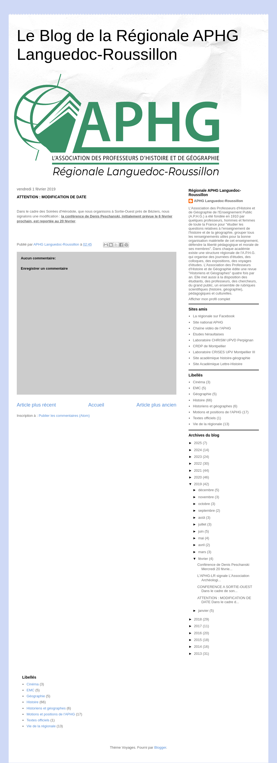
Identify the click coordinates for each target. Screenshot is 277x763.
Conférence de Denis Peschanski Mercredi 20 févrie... (223, 567)
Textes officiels (204, 418)
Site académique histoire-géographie (221, 358)
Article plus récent (36, 405)
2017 (198, 626)
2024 (198, 450)
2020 (198, 477)
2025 (198, 443)
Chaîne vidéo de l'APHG (212, 328)
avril (202, 545)
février (203, 559)
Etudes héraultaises (208, 334)
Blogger (160, 747)
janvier (204, 611)
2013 (198, 654)
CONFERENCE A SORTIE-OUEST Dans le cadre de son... (224, 589)
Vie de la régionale (207, 424)
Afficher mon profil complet (209, 299)
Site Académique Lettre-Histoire (217, 364)
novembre (206, 497)
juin (201, 531)
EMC (197, 388)
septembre (207, 510)
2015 (198, 640)
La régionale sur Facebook (214, 316)
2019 (198, 484)
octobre (204, 504)
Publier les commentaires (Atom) (64, 416)
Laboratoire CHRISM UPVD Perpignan (223, 340)
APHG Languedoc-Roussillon (218, 201)
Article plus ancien (156, 405)
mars (202, 552)
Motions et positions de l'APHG (217, 412)
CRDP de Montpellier (209, 346)
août (202, 518)
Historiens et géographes (212, 406)
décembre (206, 490)
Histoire (199, 400)
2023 (198, 457)
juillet (202, 524)
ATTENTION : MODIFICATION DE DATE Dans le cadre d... (224, 600)
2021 (198, 470)
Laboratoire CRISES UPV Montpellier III (224, 352)
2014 (198, 647)
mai (201, 538)
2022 (198, 463)
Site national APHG (208, 322)
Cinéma (199, 382)
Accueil (96, 405)
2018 (198, 619)
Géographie (202, 394)
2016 (198, 633)
